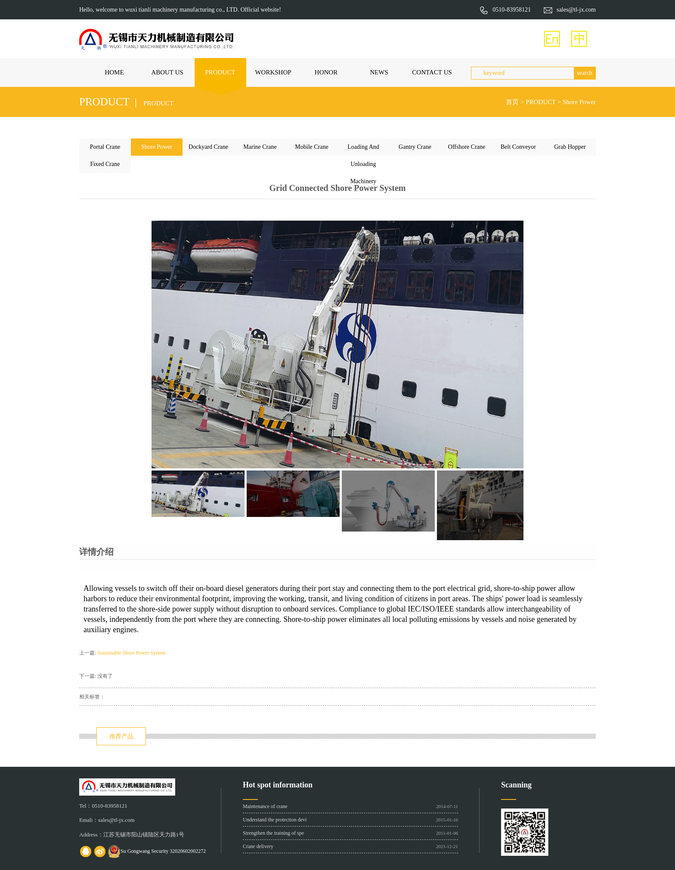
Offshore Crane (466, 147)
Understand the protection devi (275, 820)
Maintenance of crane (265, 806)
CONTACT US (432, 72)
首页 (512, 101)
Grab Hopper (569, 147)
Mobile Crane (311, 147)
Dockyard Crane (208, 147)
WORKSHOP (273, 72)
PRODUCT (220, 72)
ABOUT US (167, 72)
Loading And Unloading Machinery (363, 150)
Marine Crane (259, 147)
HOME (114, 72)
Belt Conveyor (518, 147)
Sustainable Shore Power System (131, 653)
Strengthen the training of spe (273, 833)
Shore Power (579, 101)
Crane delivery (258, 846)
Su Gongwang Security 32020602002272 (163, 851)
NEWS (379, 72)
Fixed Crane (105, 164)
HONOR (326, 72)
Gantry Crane (415, 147)
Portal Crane (105, 147)
